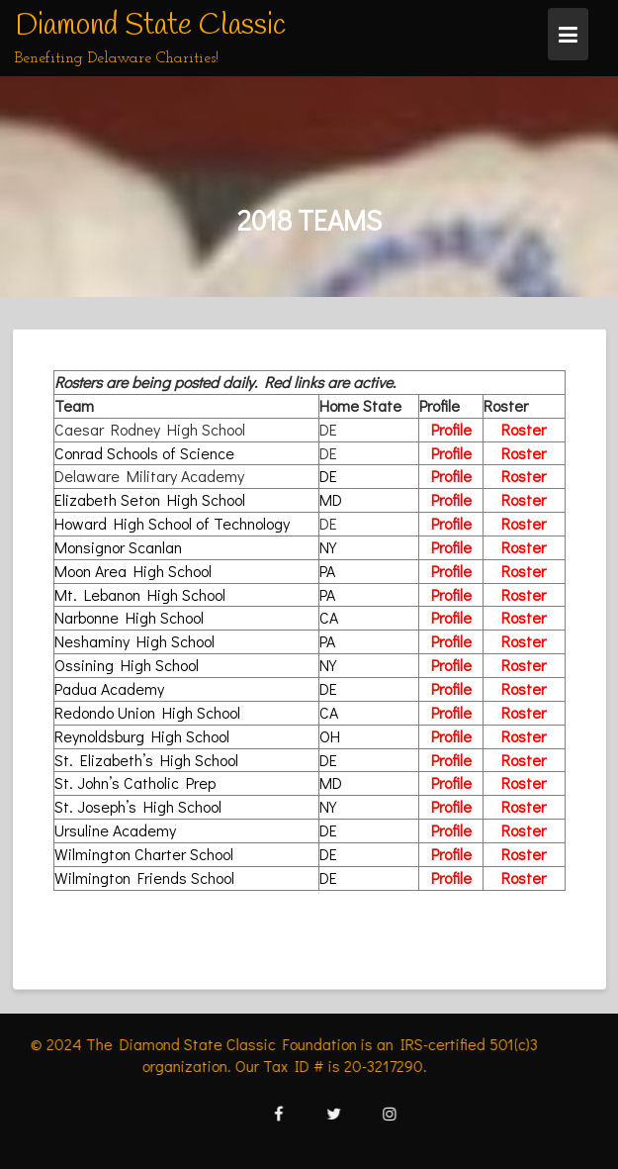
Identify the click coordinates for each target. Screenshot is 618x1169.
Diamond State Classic (150, 26)
